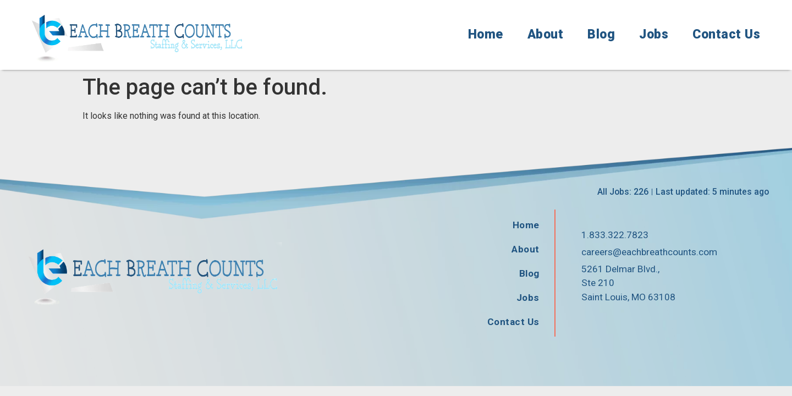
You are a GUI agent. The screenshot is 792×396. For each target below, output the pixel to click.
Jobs (653, 34)
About (545, 34)
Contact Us (726, 34)
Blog (601, 34)
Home (485, 34)
